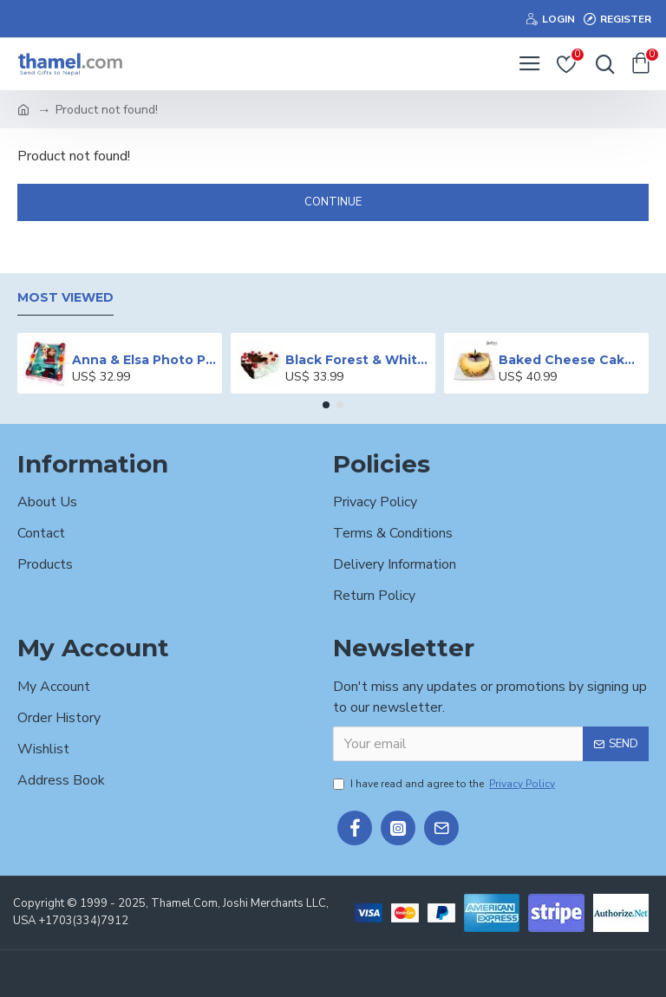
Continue (333, 202)
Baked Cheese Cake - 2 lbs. (571, 360)
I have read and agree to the (445, 784)
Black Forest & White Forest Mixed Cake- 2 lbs (357, 360)
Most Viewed (65, 297)
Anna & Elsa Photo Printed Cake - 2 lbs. (144, 360)
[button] (326, 404)
